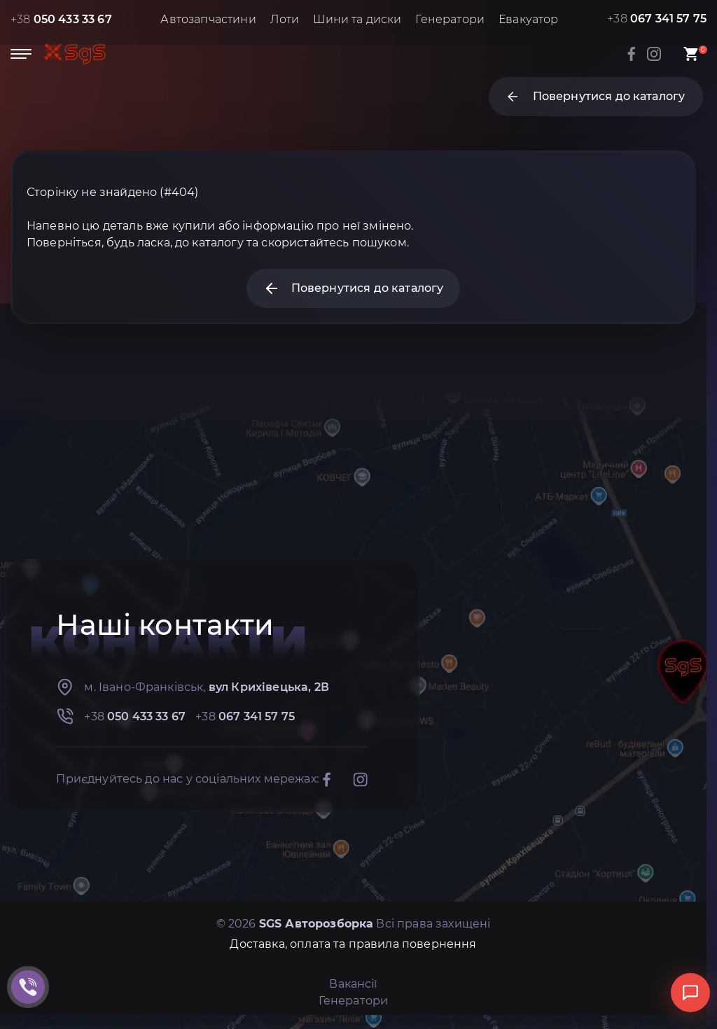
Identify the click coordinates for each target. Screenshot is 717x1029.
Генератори (450, 19)
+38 (61, 19)
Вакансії (353, 983)
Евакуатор (528, 19)
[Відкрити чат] (690, 992)
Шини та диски (357, 19)
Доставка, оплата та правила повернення (353, 944)
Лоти (285, 19)
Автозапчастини (208, 19)
